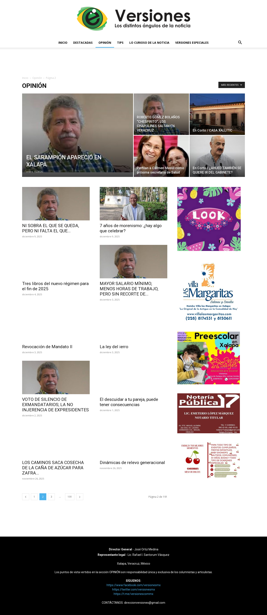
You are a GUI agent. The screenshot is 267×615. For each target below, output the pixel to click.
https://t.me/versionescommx (133, 594)
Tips (120, 43)
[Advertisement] (133, 62)
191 (70, 497)
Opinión (104, 43)
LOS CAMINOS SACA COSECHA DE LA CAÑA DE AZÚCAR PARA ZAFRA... (53, 468)
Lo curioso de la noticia (149, 43)
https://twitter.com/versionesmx (133, 589)
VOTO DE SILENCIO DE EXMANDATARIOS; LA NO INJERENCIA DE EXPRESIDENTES (55, 404)
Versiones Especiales (192, 43)
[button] (240, 43)
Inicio (62, 43)
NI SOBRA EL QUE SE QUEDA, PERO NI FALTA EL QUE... (50, 228)
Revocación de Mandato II (47, 346)
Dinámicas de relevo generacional (132, 462)
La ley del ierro (114, 346)
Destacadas (83, 43)
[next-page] (79, 496)
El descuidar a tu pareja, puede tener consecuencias (129, 402)
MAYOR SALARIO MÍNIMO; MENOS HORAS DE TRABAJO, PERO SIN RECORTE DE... (129, 289)
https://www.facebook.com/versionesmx (134, 585)
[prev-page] (25, 496)
